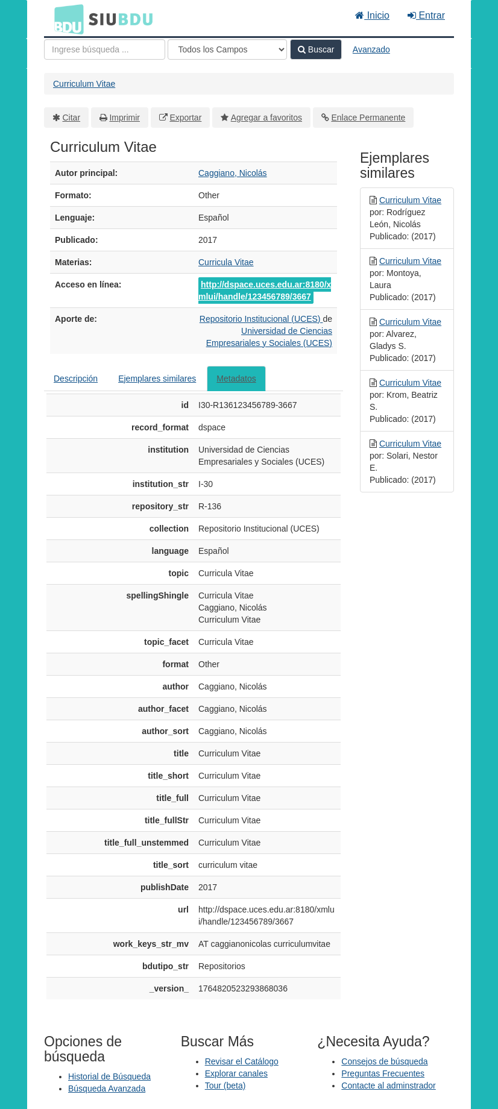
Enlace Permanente (368, 117)
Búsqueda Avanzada (106, 1088)
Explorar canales (236, 1073)
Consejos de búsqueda (384, 1061)
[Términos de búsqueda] (104, 49)
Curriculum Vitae (84, 84)
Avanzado (371, 49)
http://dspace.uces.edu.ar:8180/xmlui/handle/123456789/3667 (264, 290)
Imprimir (124, 117)
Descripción (76, 378)
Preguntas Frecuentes (382, 1073)
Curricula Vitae (226, 262)
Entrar (426, 15)
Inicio (372, 15)
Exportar (185, 117)
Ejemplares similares (157, 378)
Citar (72, 117)
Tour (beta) (225, 1085)
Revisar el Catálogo (242, 1061)
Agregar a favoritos (266, 117)
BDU (65, 18)
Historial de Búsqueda (109, 1076)
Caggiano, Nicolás (232, 173)
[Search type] (227, 49)
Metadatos (236, 378)
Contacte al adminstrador (388, 1085)
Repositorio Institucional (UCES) (261, 319)
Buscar (316, 49)
